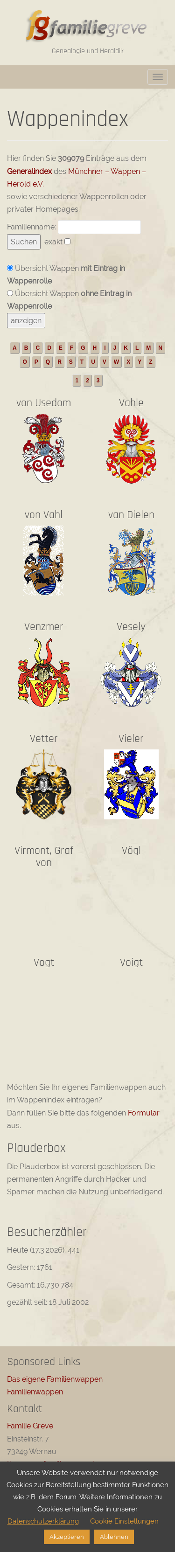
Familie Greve (30, 1425)
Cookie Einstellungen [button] (124, 1521)
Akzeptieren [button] (66, 1536)
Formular (144, 1113)
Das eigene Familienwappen (55, 1379)
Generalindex (29, 171)
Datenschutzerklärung (43, 1521)
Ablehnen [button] (114, 1536)
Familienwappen (35, 1391)
